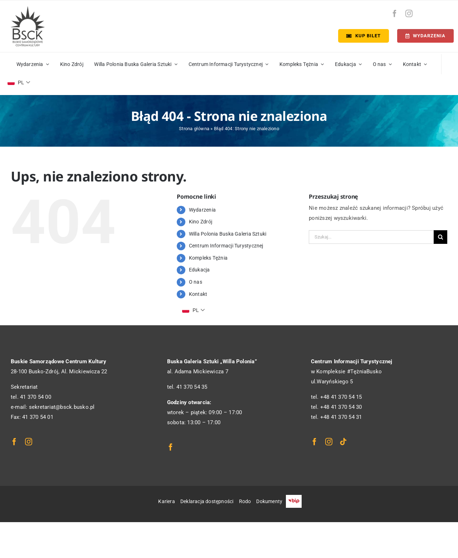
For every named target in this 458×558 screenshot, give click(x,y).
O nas (195, 282)
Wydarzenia (202, 210)
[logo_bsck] (28, 8)
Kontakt (198, 294)
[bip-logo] (441, 12)
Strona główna (194, 128)
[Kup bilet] (363, 36)
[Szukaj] (440, 237)
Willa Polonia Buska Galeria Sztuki (228, 234)
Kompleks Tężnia (208, 258)
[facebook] (394, 13)
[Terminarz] (425, 36)
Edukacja (199, 270)
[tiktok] (343, 441)
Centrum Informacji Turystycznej (226, 246)
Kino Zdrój (200, 221)
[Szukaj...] (371, 237)
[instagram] (409, 13)
